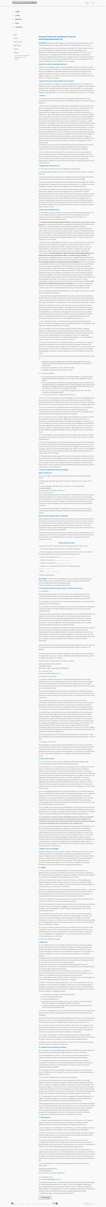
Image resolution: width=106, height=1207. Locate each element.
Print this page (45, 1197)
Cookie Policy (66, 59)
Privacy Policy (54, 59)
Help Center (17, 45)
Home (17, 12)
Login (92, 3)
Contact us (70, 1052)
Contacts (18, 27)
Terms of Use (17, 42)
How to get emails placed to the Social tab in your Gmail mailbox (22, 57)
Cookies (15, 49)
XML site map (47, 1204)
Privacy (15, 38)
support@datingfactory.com (52, 495)
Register (18, 19)
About (15, 34)
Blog (17, 23)
